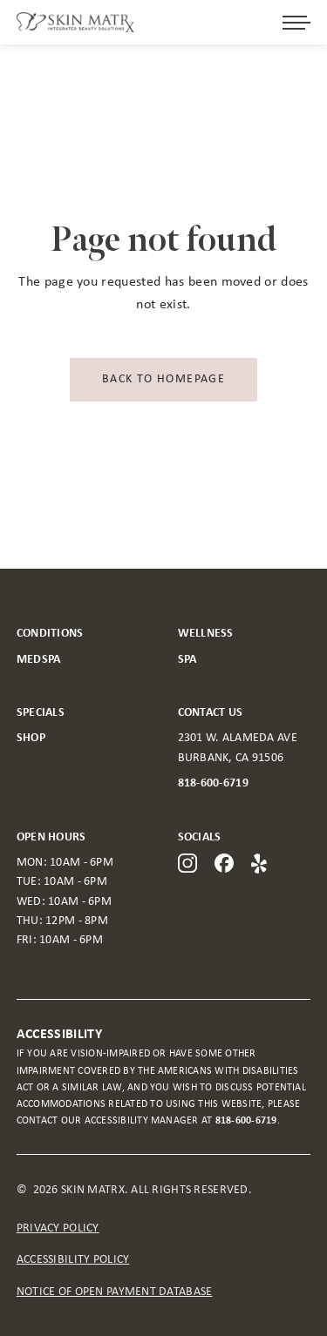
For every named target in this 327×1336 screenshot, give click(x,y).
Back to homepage (163, 379)
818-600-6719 (213, 783)
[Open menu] (296, 23)
